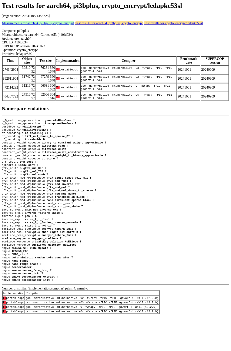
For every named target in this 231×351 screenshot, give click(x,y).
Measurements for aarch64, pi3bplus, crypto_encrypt (38, 23)
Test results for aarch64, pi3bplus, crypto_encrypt (109, 23)
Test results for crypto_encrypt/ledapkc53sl (173, 23)
